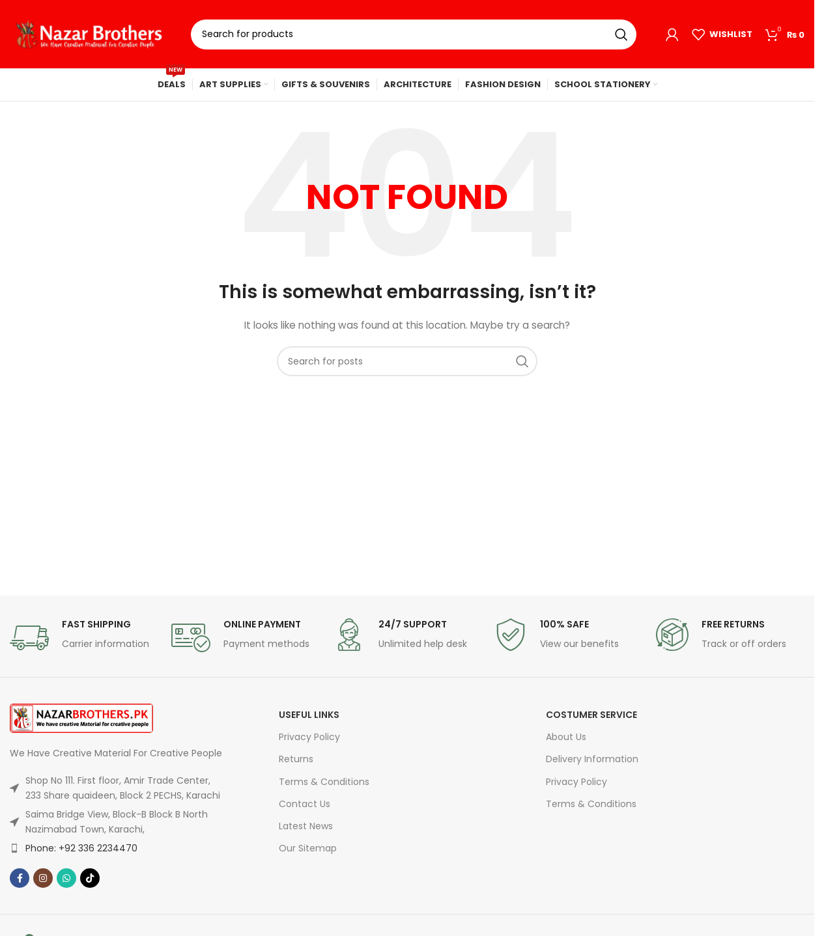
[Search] (413, 34)
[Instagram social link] (43, 878)
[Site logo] (90, 33)
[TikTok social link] (90, 878)
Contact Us (304, 803)
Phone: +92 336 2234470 (81, 848)
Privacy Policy (309, 736)
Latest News (306, 826)
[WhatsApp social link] (66, 878)
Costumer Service (591, 714)
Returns (296, 758)
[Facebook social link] (19, 878)
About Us (566, 736)
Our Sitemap (308, 848)
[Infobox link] (84, 637)
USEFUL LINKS (309, 714)
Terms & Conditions (324, 781)
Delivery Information (592, 758)
